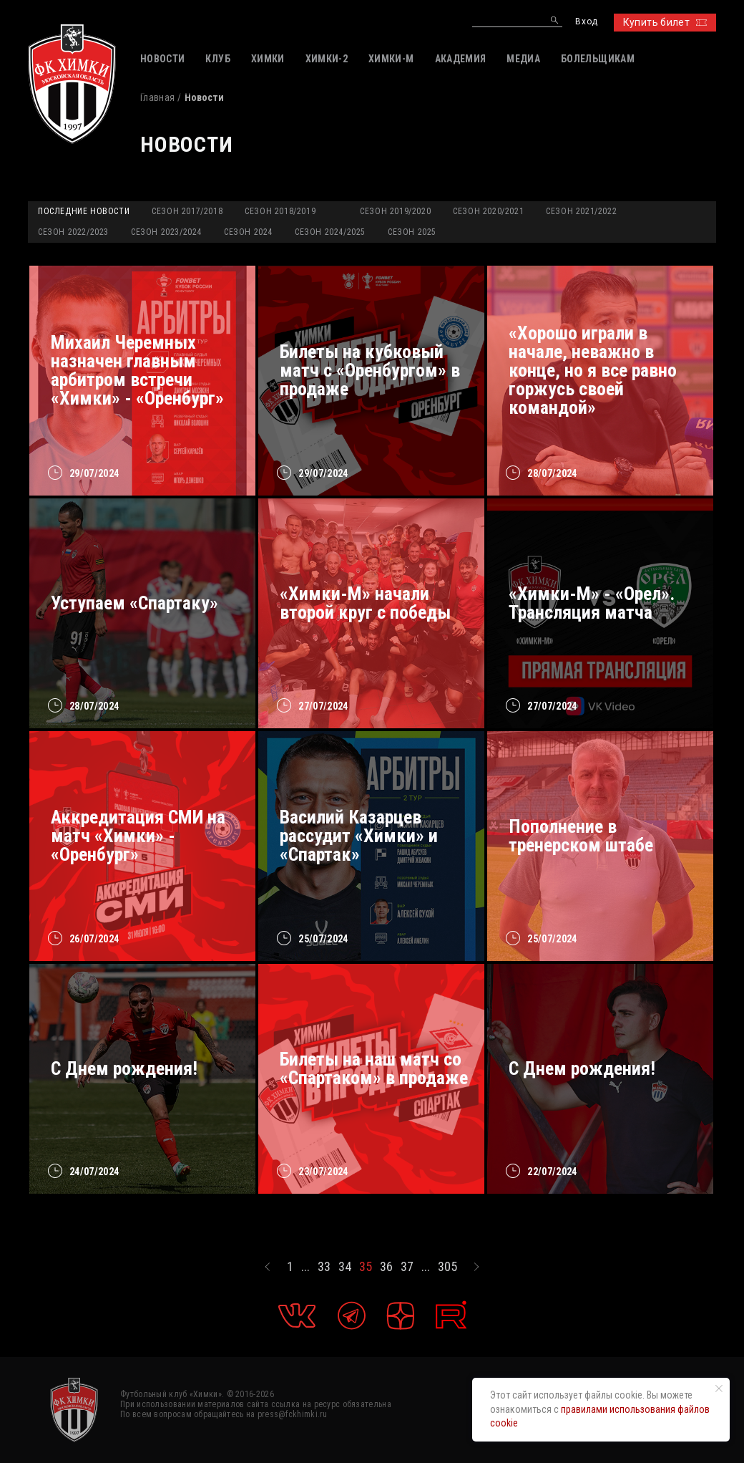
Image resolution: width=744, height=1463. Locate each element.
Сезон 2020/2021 (488, 211)
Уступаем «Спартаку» (134, 603)
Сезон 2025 (412, 232)
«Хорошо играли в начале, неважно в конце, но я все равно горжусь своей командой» (593, 370)
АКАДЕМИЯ (460, 58)
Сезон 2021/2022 (581, 211)
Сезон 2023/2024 (166, 232)
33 (324, 1266)
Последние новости (83, 211)
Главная (157, 97)
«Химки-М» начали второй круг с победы (365, 603)
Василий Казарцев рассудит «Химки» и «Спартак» (359, 835)
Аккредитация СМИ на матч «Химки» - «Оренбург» (138, 835)
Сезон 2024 (248, 232)
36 (386, 1266)
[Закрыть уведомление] (719, 1388)
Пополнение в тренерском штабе (581, 836)
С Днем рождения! (124, 1068)
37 (407, 1266)
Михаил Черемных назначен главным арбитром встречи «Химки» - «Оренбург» (137, 370)
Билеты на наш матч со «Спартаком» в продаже (374, 1068)
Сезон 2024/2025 (330, 232)
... (305, 1266)
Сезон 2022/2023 (73, 232)
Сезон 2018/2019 (280, 211)
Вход (586, 21)
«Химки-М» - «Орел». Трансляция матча (592, 603)
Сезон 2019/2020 (395, 211)
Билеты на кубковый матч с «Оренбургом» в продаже (370, 370)
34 (344, 1266)
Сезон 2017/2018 (187, 211)
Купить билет (665, 22)
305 (447, 1266)
